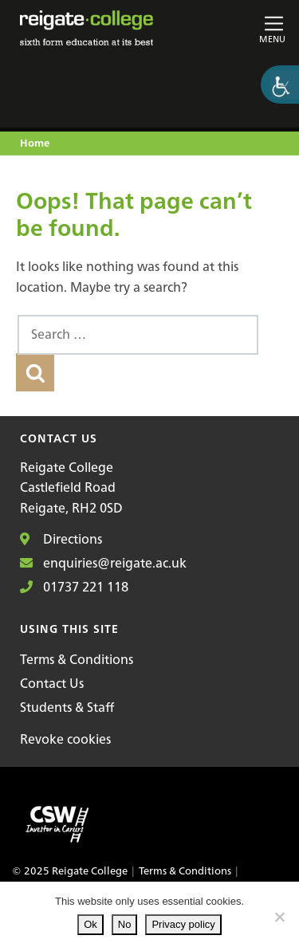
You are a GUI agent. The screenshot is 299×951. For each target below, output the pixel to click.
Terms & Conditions (76, 659)
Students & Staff (67, 707)
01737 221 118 (74, 587)
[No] (279, 917)
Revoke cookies (65, 739)
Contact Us (52, 683)
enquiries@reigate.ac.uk (103, 563)
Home (34, 144)
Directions (61, 539)
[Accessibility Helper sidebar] (280, 84)
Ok (90, 924)
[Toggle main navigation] (244, 28)
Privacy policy (182, 924)
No (125, 924)
